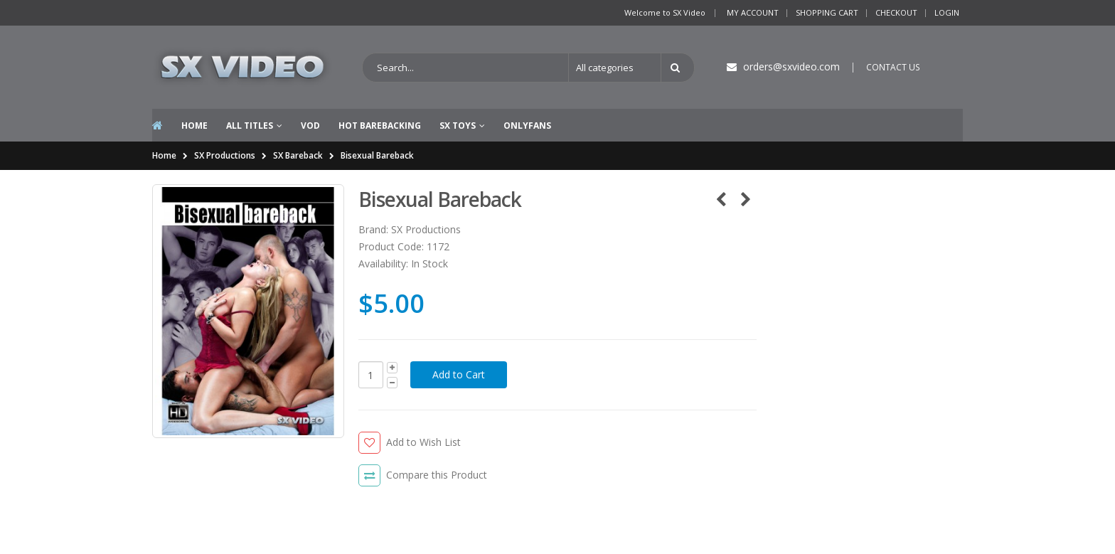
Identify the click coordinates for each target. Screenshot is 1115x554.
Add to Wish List (423, 442)
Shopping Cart (827, 12)
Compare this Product (436, 474)
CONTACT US (893, 67)
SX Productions (224, 155)
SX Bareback (298, 155)
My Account (753, 12)
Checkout (896, 12)
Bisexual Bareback (377, 155)
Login (946, 12)
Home (164, 155)
